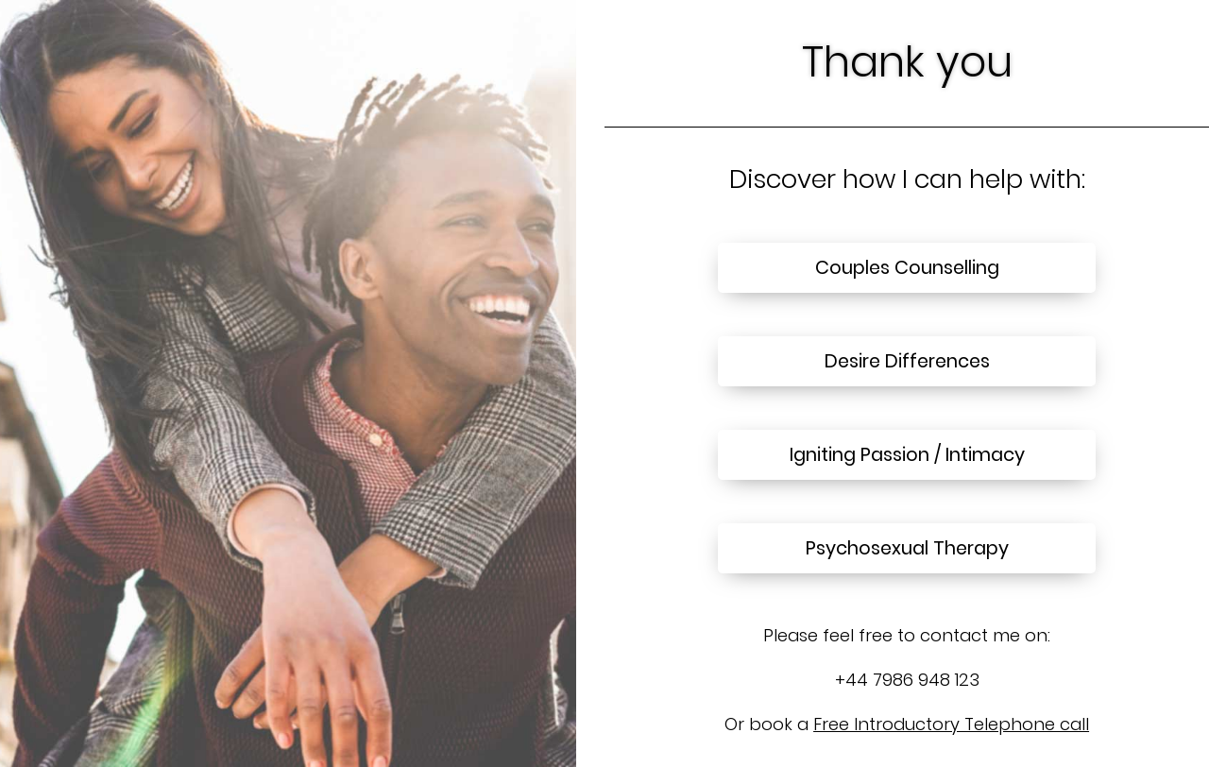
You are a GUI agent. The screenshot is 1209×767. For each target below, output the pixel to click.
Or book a (906, 724)
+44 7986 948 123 (907, 679)
